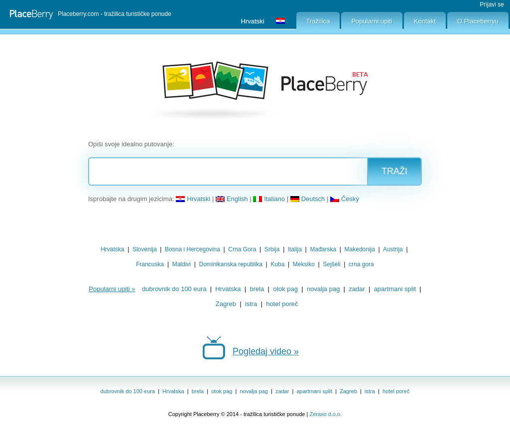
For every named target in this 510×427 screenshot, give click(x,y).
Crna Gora (242, 249)
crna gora (361, 264)
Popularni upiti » (112, 289)
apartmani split (395, 289)
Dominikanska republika (230, 264)
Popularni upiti (371, 21)
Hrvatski (193, 199)
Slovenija (144, 249)
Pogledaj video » (266, 351)
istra (251, 304)
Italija (295, 249)
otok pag (285, 289)
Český (344, 199)
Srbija (272, 249)
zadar (357, 289)
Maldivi (181, 264)
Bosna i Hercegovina (192, 249)
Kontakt (425, 21)
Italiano (269, 199)
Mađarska (323, 249)
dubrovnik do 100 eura (174, 289)
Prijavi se (492, 4)
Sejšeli (331, 264)
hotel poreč (282, 304)
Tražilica (318, 21)
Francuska (150, 264)
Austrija (393, 249)
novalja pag (323, 289)
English (232, 199)
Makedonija (360, 249)
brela (257, 289)
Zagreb (226, 304)
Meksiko (304, 264)
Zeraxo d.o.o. (325, 414)
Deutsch (307, 199)
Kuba (277, 264)
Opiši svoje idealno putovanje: (131, 144)
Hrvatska (112, 249)
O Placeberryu (478, 21)
